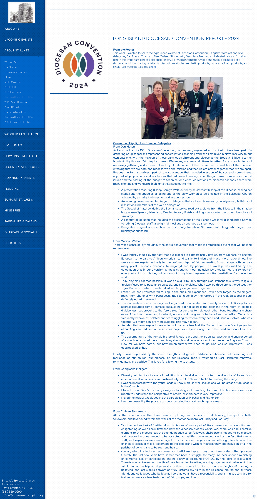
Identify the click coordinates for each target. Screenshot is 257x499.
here (230, 59)
